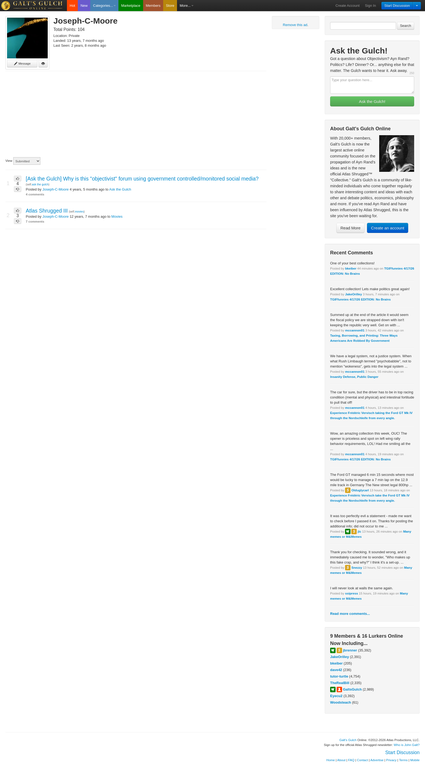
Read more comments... (350, 614)
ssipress (351, 593)
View (8, 160)
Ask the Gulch (120, 189)
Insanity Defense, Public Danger (354, 376)
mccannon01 (354, 330)
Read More (350, 228)
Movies (117, 216)
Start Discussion (397, 6)
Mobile (415, 760)
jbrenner (350, 650)
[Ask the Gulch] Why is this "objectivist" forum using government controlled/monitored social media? (142, 179)
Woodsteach (340, 702)
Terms (403, 760)
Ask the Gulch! (372, 101)
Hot (72, 6)
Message (22, 63)
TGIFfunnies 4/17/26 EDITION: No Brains (360, 299)
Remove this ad (295, 25)
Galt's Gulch (347, 740)
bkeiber (350, 268)
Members (153, 6)
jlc (359, 531)
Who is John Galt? (407, 745)
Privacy (391, 760)
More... (186, 6)
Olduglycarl (360, 490)
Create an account (387, 228)
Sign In (370, 6)
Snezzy (356, 567)
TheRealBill (339, 683)
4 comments (35, 194)
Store (170, 6)
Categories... (104, 6)
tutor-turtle (339, 676)
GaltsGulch (352, 689)
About (341, 760)
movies (79, 211)
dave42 (336, 670)
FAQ (351, 760)
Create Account (348, 6)
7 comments (35, 221)
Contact (362, 760)
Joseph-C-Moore (55, 189)
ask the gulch (40, 184)
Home (330, 760)
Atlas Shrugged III (47, 211)
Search (405, 26)
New (84, 6)
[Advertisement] (135, 114)
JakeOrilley (353, 294)
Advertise (377, 760)
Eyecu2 (336, 696)
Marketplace (130, 6)
